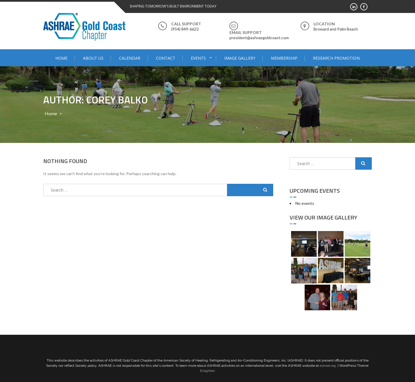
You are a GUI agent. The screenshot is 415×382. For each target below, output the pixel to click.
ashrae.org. (328, 366)
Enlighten (207, 371)
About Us (93, 58)
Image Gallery (239, 58)
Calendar (129, 58)
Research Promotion (336, 58)
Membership (284, 58)
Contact (165, 58)
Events (198, 58)
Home (61, 58)
